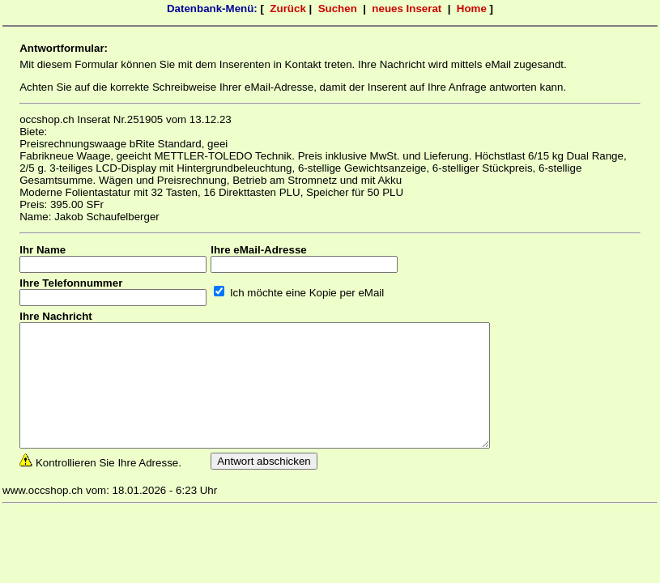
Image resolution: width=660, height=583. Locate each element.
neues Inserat (406, 8)
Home (472, 8)
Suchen (337, 8)
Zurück (287, 8)
